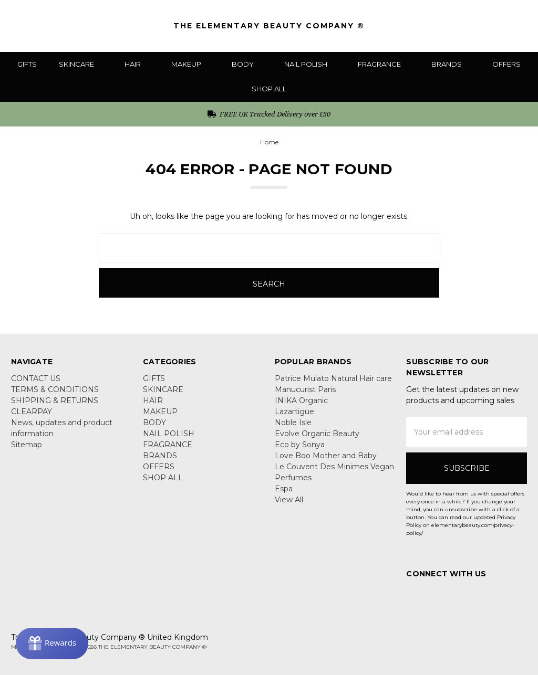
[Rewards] (52, 643)
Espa (284, 488)
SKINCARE (80, 64)
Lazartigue (294, 411)
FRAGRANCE (383, 64)
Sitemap (26, 444)
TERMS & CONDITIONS (55, 389)
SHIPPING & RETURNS (54, 400)
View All (289, 499)
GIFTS (27, 64)
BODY (247, 64)
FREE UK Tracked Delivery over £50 (269, 114)
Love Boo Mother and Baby (326, 455)
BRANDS (450, 64)
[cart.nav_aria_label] (519, 26)
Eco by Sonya (300, 444)
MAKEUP (190, 64)
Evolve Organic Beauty (317, 433)
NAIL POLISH (310, 64)
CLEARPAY (31, 411)
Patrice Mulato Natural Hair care (333, 378)
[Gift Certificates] (480, 26)
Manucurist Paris (305, 389)
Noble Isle (293, 422)
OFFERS (506, 64)
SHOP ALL (269, 89)
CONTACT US (35, 378)
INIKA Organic (301, 400)
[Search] (460, 26)
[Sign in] (501, 26)
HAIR (137, 64)
